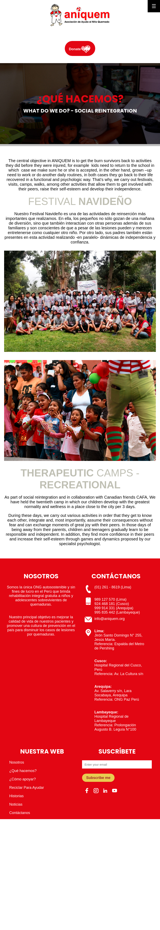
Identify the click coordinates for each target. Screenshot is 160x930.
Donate (75, 49)
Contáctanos (19, 813)
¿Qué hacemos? (23, 771)
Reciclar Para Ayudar (26, 788)
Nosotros (16, 762)
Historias (16, 796)
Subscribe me (98, 778)
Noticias (15, 804)
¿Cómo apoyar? (22, 779)
